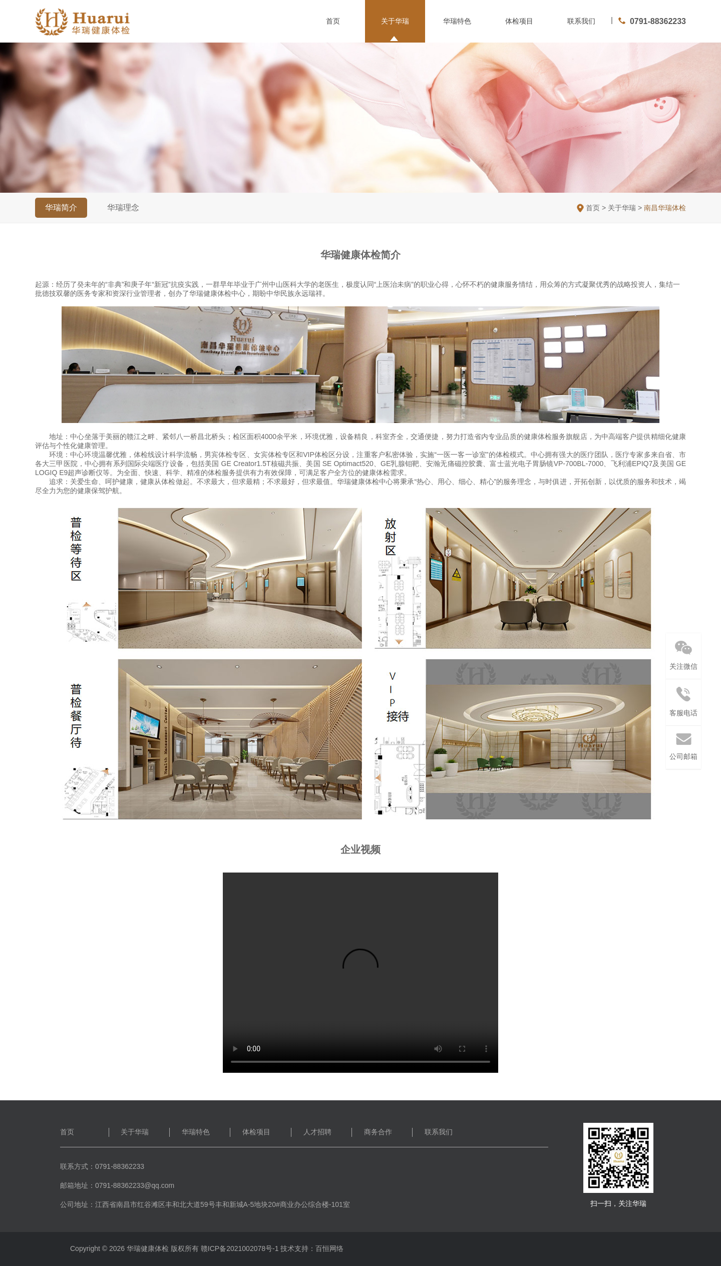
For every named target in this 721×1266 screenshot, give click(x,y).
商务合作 (378, 1132)
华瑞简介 (61, 207)
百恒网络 (329, 1248)
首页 (333, 21)
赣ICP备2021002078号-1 (240, 1248)
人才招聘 (317, 1132)
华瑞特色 (457, 21)
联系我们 (581, 21)
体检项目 (519, 21)
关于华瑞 (395, 21)
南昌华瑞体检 (665, 208)
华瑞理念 (123, 207)
